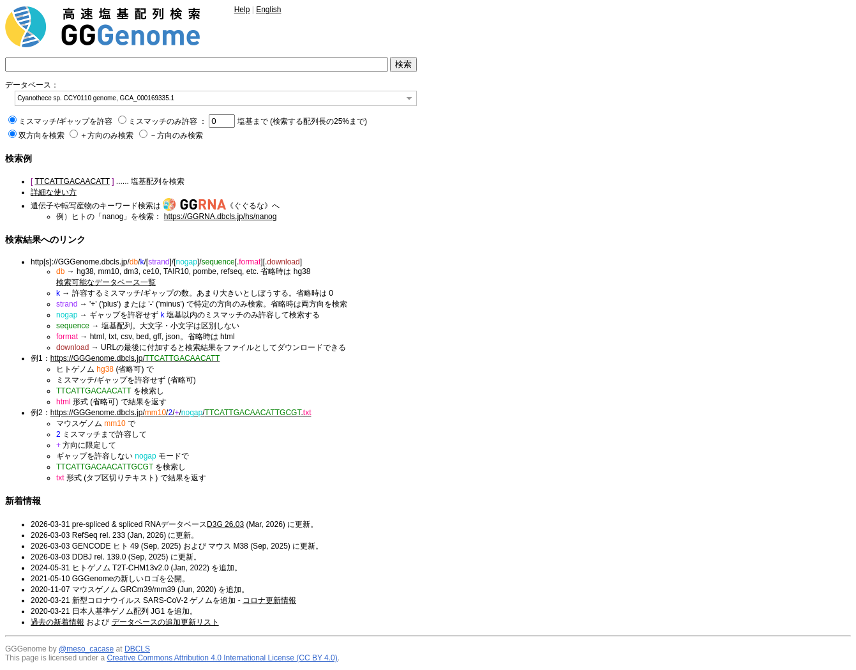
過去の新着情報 (57, 622)
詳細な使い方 (54, 192)
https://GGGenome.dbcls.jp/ (135, 358)
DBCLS (137, 648)
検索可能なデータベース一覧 (106, 282)
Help (242, 9)
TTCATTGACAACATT (71, 181)
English (268, 9)
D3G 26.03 (225, 524)
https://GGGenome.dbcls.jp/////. (181, 412)
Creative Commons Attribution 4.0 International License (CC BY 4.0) (222, 657)
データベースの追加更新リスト (165, 622)
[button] (409, 98)
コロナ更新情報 (269, 600)
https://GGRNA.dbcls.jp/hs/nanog (220, 216)
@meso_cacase (86, 648)
